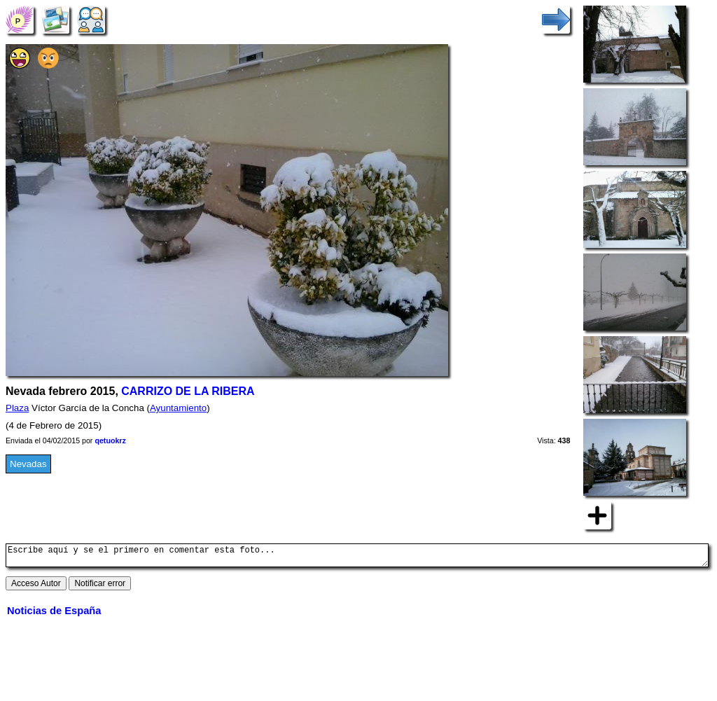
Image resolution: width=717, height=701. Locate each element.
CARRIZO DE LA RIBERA (187, 391)
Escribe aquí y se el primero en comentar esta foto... (357, 557)
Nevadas (28, 464)
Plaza (17, 408)
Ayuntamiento (178, 408)
